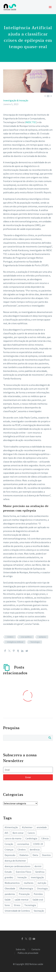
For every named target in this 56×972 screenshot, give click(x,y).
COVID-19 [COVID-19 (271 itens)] (38, 843)
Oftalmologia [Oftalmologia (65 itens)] (26, 888)
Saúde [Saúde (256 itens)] (8, 899)
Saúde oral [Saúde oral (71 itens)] (38, 899)
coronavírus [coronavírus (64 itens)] (23, 843)
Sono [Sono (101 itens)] (7, 905)
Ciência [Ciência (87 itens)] (45, 838)
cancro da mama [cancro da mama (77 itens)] (13, 838)
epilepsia (42, 637)
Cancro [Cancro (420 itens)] (31, 832)
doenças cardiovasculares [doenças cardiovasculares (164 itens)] (17, 866)
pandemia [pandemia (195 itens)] (10, 893)
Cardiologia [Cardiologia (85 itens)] (31, 838)
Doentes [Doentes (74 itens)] (46, 855)
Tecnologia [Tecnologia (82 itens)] (30, 905)
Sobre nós (20, 949)
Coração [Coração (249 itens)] (9, 843)
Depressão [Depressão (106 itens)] (10, 855)
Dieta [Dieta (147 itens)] (35, 855)
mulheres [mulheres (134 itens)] (28, 882)
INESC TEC (30, 122)
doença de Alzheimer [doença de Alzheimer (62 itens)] (15, 860)
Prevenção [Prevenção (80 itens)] (24, 893)
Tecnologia (35, 642)
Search (49, 738)
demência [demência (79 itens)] (35, 849)
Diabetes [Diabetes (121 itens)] (24, 855)
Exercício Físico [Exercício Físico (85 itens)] (23, 871)
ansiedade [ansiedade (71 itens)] (42, 827)
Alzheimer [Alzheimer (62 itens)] (27, 827)
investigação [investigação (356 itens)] (37, 877)
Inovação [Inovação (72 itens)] (22, 877)
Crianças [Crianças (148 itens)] (9, 849)
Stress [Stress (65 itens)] (17, 905)
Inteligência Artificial (15, 642)
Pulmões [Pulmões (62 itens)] (38, 893)
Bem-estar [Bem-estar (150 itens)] (18, 832)
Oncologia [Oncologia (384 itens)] (42, 888)
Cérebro (10, 637)
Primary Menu (50, 7)
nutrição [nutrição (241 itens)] (41, 882)
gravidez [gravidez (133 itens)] (9, 877)
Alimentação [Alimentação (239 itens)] (11, 827)
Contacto (36, 949)
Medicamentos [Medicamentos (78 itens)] (12, 882)
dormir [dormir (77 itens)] (38, 866)
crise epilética (26, 637)
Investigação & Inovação (15, 100)
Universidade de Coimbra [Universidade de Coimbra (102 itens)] (17, 910)
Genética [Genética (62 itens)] (39, 871)
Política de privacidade (28, 953)
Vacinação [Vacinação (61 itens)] (39, 910)
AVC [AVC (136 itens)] (7, 832)
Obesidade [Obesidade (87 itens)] (10, 888)
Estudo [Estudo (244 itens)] (8, 871)
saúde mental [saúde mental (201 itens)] (22, 899)
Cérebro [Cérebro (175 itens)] (21, 849)
